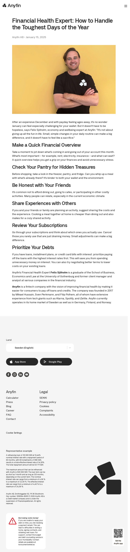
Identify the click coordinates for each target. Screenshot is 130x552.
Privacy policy (47, 402)
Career (10, 410)
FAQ (8, 414)
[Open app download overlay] (118, 537)
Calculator (12, 397)
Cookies (44, 406)
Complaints (46, 410)
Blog (8, 406)
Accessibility (47, 414)
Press (9, 402)
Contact (11, 418)
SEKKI (43, 397)
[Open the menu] (125, 6)
